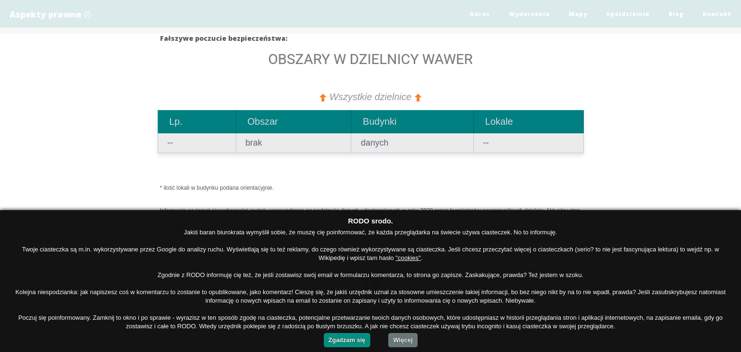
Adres (480, 14)
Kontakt (717, 14)
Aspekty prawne (50, 14)
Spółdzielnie (628, 14)
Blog (676, 14)
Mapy (578, 14)
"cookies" (407, 257)
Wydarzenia (529, 14)
